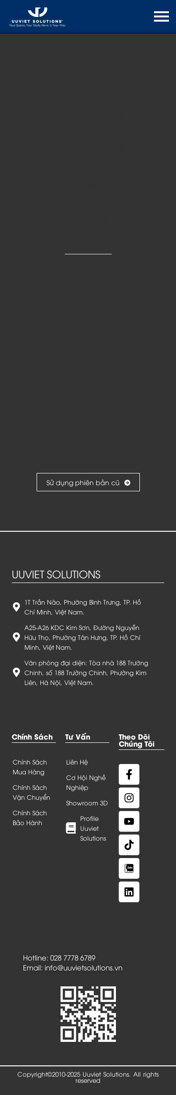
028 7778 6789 (72, 957)
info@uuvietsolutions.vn (83, 967)
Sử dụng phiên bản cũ (88, 482)
